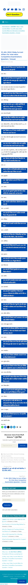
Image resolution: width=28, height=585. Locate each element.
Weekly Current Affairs (18, 462)
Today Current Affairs (6, 462)
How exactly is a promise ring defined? (13, 524)
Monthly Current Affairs (20, 460)
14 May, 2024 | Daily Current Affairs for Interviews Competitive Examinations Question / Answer (12, 558)
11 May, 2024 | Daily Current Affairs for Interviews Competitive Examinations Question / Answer (12, 565)
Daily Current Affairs (8, 454)
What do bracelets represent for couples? (14, 539)
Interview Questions (6, 456)
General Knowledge (19, 454)
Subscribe (22, 445)
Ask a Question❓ (14, 14)
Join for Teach (4, 584)
